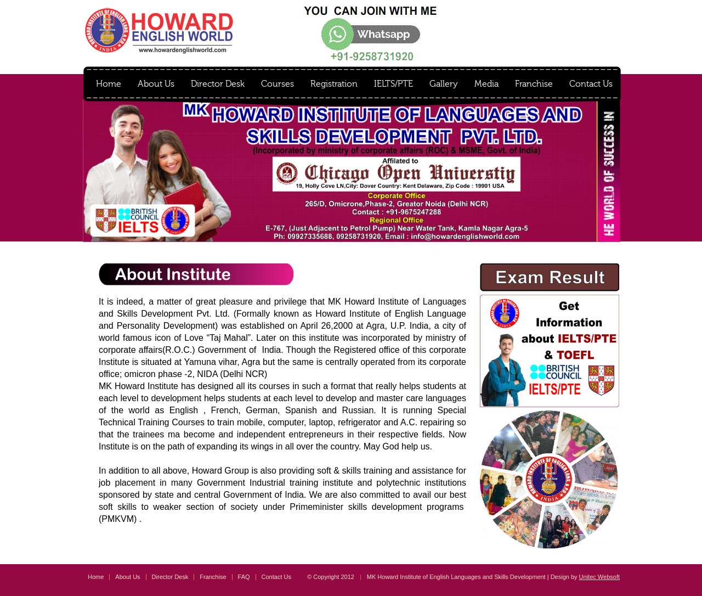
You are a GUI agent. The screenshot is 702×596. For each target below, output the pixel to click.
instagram (609, 14)
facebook (582, 14)
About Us (156, 84)
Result (525, 13)
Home (108, 84)
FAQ (244, 576)
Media (486, 84)
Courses (277, 84)
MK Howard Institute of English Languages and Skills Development (159, 30)
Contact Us (591, 84)
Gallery (443, 84)
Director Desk (218, 84)
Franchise (534, 84)
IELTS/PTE (393, 84)
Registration (334, 84)
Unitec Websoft (599, 576)
